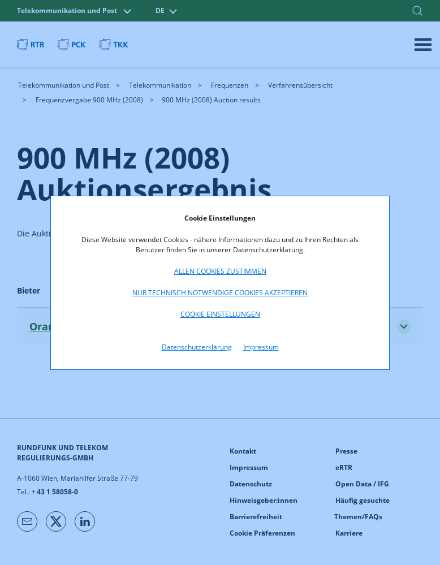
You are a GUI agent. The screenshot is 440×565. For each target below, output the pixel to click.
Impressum (261, 347)
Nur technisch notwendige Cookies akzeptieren (220, 292)
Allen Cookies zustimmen (220, 271)
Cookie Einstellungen (220, 314)
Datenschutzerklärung (197, 347)
